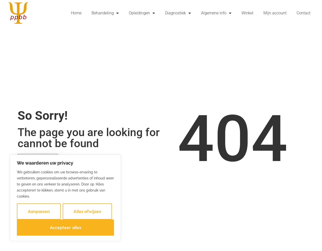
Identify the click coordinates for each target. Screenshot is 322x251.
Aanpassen (39, 211)
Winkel (247, 13)
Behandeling (105, 13)
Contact (303, 13)
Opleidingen (142, 13)
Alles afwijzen (87, 211)
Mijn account (275, 13)
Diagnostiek (178, 13)
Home (76, 13)
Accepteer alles (65, 227)
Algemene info (216, 13)
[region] (65, 198)
